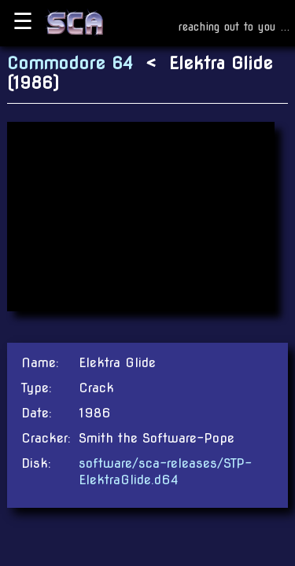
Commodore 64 (70, 63)
